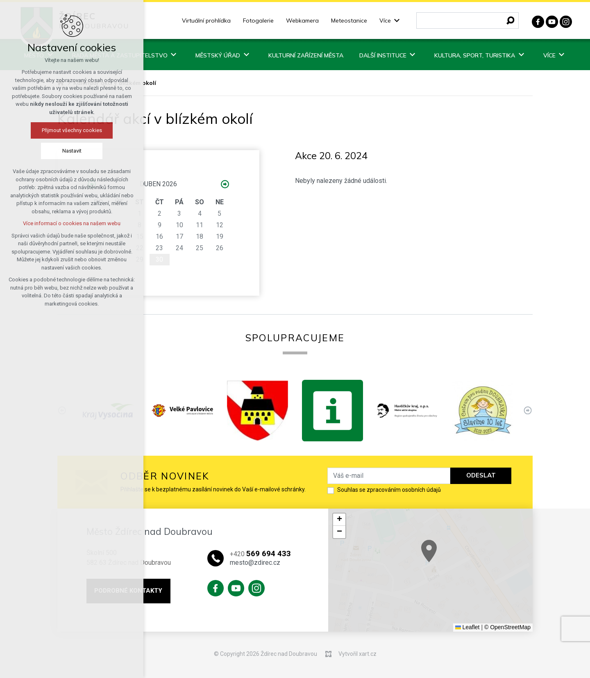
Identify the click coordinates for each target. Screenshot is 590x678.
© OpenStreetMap (507, 627)
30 (159, 259)
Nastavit (72, 151)
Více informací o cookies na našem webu (71, 223)
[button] (459, 560)
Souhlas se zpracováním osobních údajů (389, 489)
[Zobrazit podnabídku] (397, 20)
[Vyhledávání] (510, 20)
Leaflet (467, 627)
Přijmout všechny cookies (72, 130)
